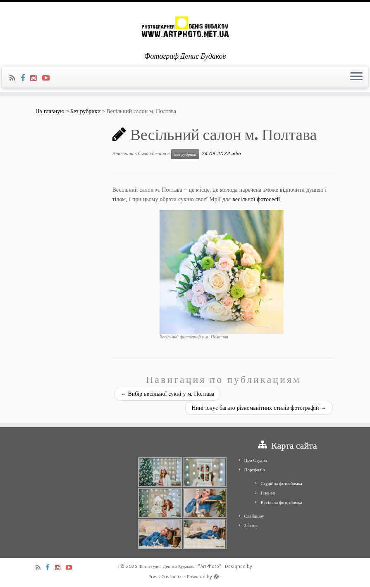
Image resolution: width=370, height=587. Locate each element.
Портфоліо (254, 469)
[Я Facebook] (25, 77)
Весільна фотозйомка (281, 502)
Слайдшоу (254, 516)
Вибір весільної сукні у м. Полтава (168, 394)
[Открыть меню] (356, 77)
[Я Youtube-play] (48, 77)
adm (236, 153)
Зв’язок (251, 525)
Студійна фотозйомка (281, 483)
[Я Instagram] (36, 77)
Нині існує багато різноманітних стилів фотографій (258, 408)
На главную (50, 111)
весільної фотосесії (256, 199)
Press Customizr (165, 576)
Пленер (268, 493)
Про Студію (255, 460)
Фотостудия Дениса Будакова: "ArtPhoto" (179, 566)
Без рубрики (85, 111)
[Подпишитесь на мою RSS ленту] (15, 77)
